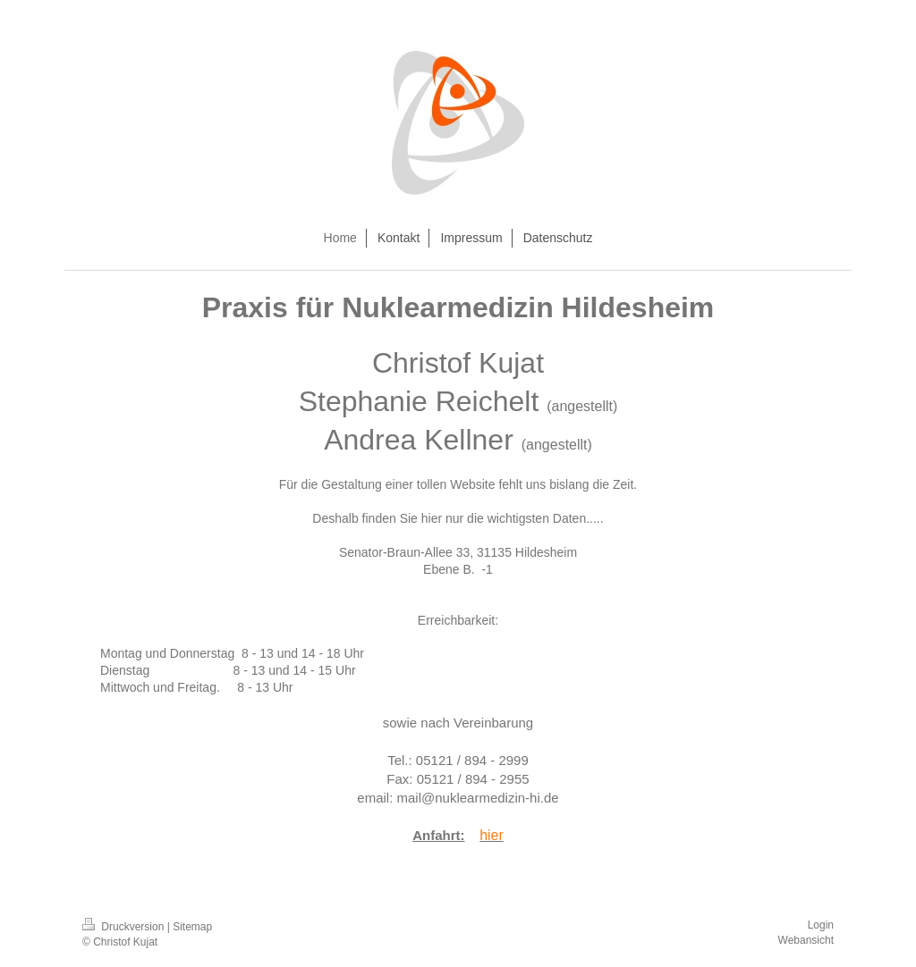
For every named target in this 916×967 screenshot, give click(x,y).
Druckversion (124, 927)
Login (821, 925)
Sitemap (192, 927)
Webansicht (806, 940)
